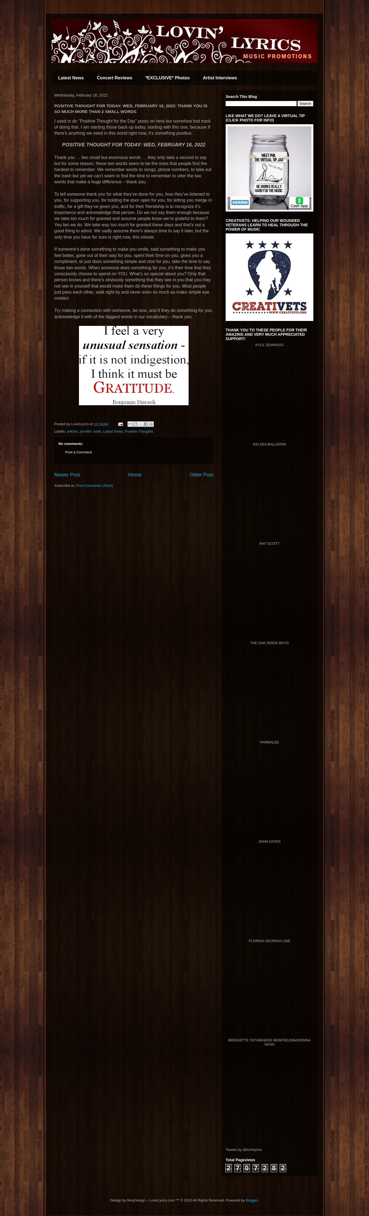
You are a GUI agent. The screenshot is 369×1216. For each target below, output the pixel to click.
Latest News (71, 78)
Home (135, 474)
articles (72, 431)
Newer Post (67, 474)
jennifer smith (90, 431)
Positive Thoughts (139, 431)
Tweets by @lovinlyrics (244, 1150)
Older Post (201, 474)
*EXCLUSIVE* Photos (167, 78)
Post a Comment (78, 452)
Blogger (252, 1200)
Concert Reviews (114, 78)
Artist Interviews (220, 78)
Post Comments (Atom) (94, 485)
